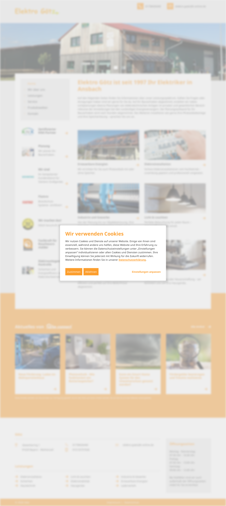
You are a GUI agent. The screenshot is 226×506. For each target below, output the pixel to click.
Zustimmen (74, 271)
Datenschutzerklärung (132, 259)
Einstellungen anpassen (146, 272)
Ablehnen (91, 271)
